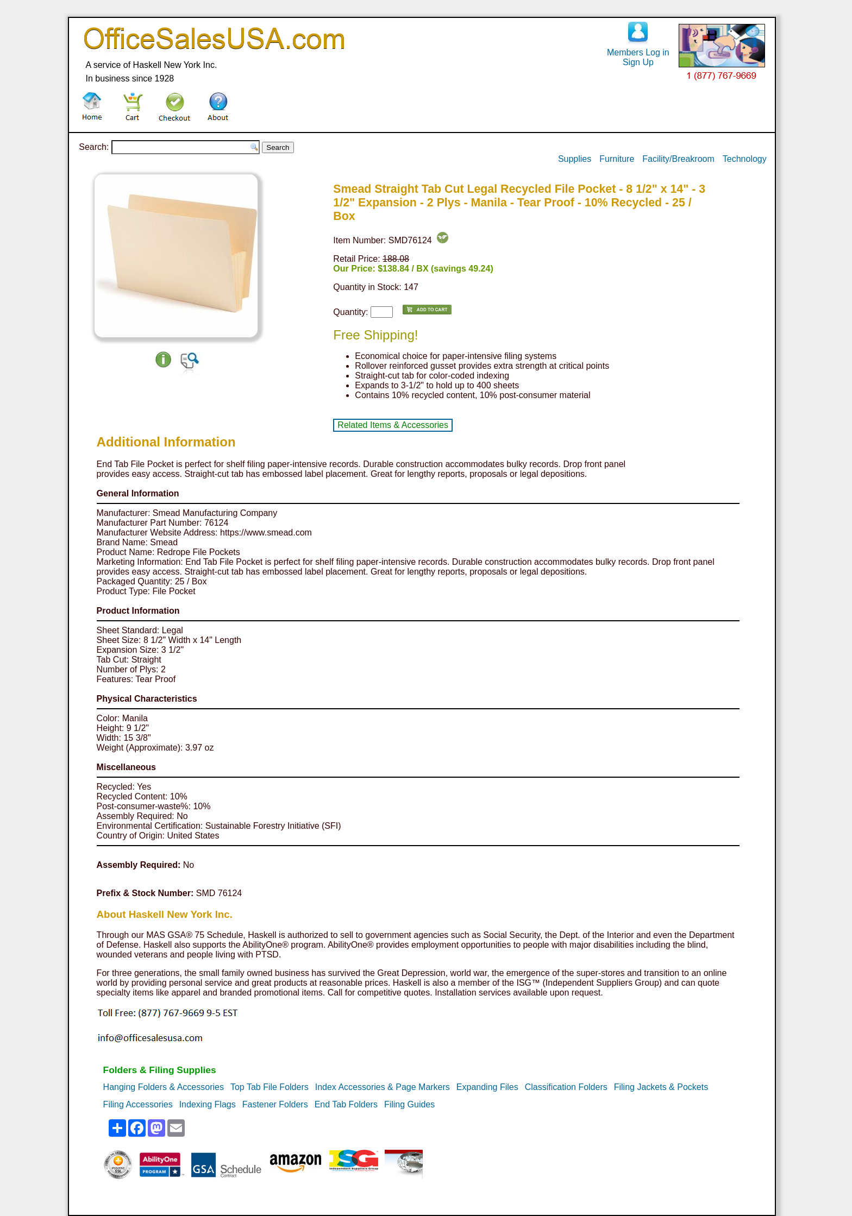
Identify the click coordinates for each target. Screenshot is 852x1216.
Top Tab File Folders (269, 1087)
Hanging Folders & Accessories (163, 1087)
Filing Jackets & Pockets (661, 1087)
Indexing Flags (207, 1104)
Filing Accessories (138, 1104)
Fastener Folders (275, 1104)
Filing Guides (409, 1104)
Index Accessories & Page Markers (382, 1087)
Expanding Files (487, 1087)
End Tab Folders (346, 1104)
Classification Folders (566, 1087)
